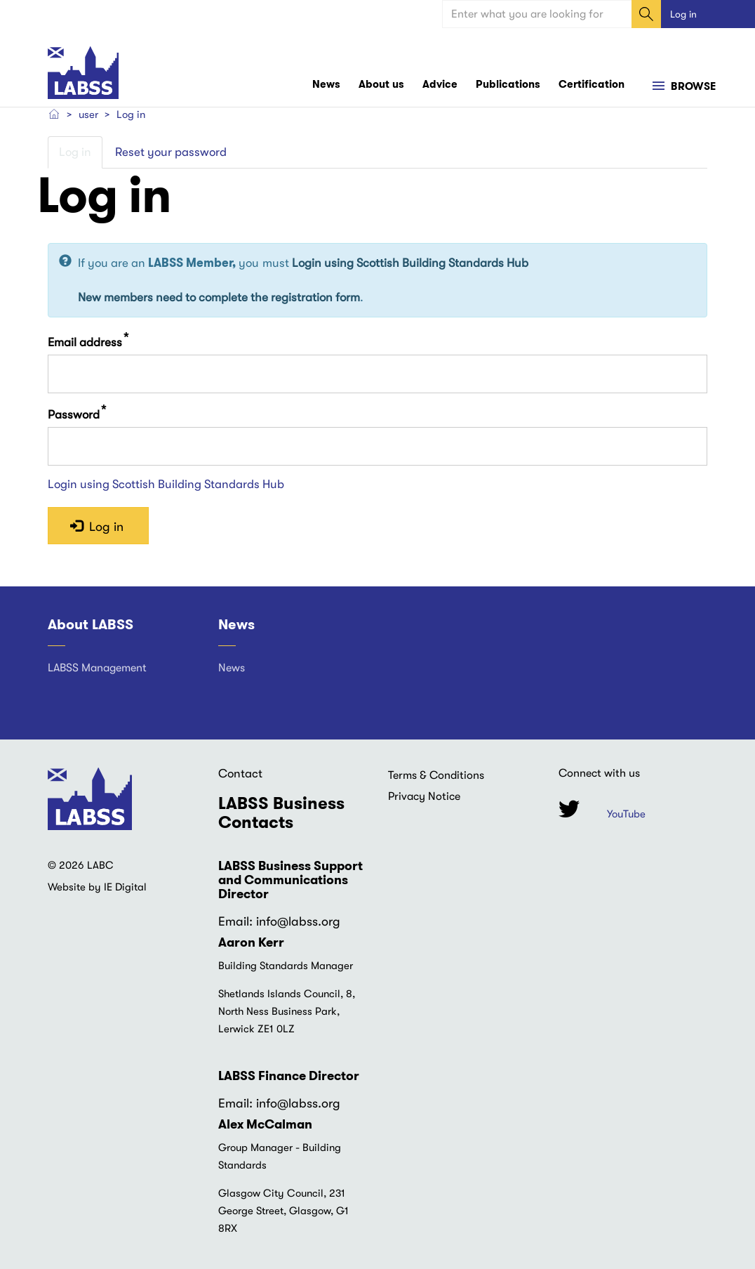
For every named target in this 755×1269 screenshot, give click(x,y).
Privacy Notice (424, 796)
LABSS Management (97, 668)
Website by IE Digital (97, 887)
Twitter (569, 809)
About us (381, 84)
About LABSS (90, 625)
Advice (439, 84)
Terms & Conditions (436, 775)
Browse (692, 87)
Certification (591, 84)
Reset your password (171, 152)
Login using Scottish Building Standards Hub (410, 263)
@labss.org (308, 922)
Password (74, 414)
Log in (683, 14)
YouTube (626, 814)
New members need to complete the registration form (219, 297)
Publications (508, 84)
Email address (85, 342)
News (326, 84)
